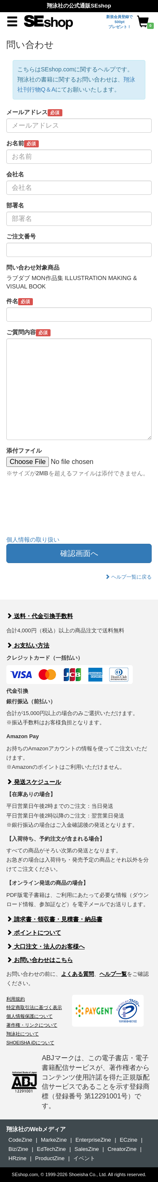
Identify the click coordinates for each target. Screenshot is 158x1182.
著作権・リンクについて (31, 1024)
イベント (84, 1158)
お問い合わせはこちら (39, 960)
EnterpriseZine (93, 1140)
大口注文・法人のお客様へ (45, 946)
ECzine (128, 1140)
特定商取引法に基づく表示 (34, 1007)
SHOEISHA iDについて (30, 1042)
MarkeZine (54, 1140)
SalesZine (87, 1149)
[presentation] (70, 512)
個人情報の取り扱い (32, 539)
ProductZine (49, 1158)
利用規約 (15, 998)
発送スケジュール (33, 781)
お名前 (22, 143)
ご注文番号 (21, 236)
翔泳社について (22, 1033)
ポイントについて (33, 932)
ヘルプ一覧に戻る (128, 577)
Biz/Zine (18, 1149)
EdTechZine (51, 1149)
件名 (19, 301)
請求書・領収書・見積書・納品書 (54, 919)
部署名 (15, 205)
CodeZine (20, 1140)
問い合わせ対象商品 (32, 267)
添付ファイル (24, 450)
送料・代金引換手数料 (39, 616)
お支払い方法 (27, 645)
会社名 (15, 174)
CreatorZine (122, 1149)
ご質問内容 (28, 332)
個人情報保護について (29, 1016)
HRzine (17, 1158)
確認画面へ (79, 553)
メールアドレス (34, 112)
